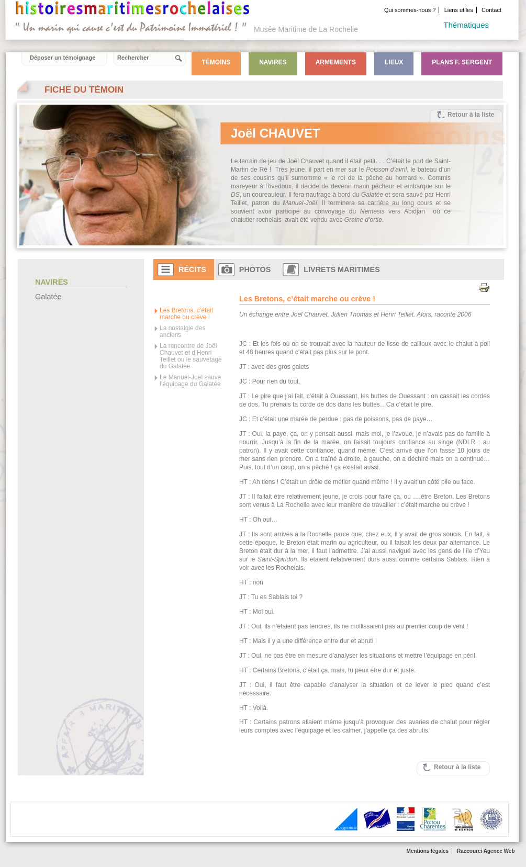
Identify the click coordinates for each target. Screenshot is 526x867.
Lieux (394, 62)
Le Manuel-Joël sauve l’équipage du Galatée (190, 381)
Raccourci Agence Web (486, 851)
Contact (491, 10)
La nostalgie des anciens (182, 332)
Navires (272, 62)
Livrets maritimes (342, 269)
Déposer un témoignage (62, 57)
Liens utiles (458, 10)
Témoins (216, 62)
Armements (336, 62)
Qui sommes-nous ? (409, 10)
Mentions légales (428, 851)
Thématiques (466, 24)
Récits (192, 269)
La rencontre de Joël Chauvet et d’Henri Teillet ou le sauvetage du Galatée (191, 356)
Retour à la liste (470, 114)
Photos (255, 269)
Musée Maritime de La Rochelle (306, 29)
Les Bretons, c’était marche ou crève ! (186, 314)
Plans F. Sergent (462, 62)
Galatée (48, 296)
